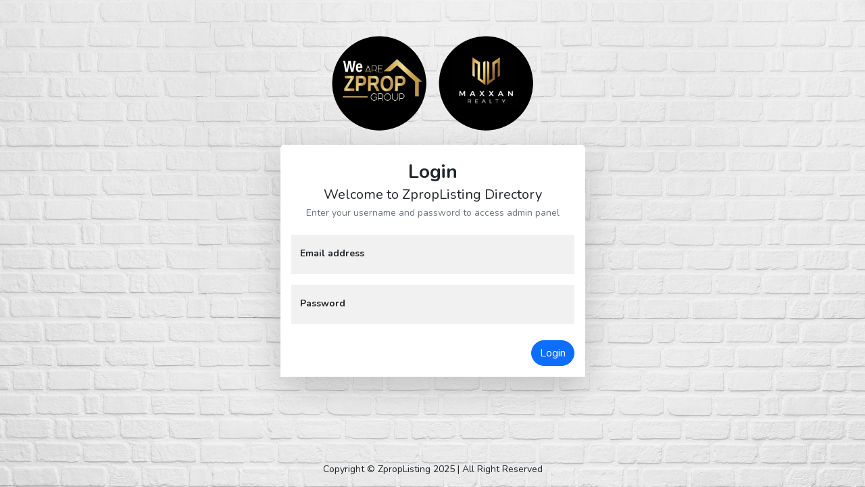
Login (553, 353)
